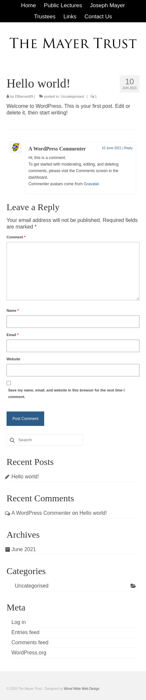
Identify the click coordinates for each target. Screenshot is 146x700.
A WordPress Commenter (57, 148)
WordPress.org (28, 652)
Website (13, 359)
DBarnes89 (24, 96)
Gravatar (91, 184)
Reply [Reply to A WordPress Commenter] (128, 148)
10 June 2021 (112, 148)
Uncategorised (72, 96)
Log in (18, 622)
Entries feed (25, 632)
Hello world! (25, 476)
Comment (16, 237)
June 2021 (23, 549)
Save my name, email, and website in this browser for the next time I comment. (66, 393)
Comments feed (29, 642)
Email (13, 335)
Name (13, 310)
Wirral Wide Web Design (82, 688)
